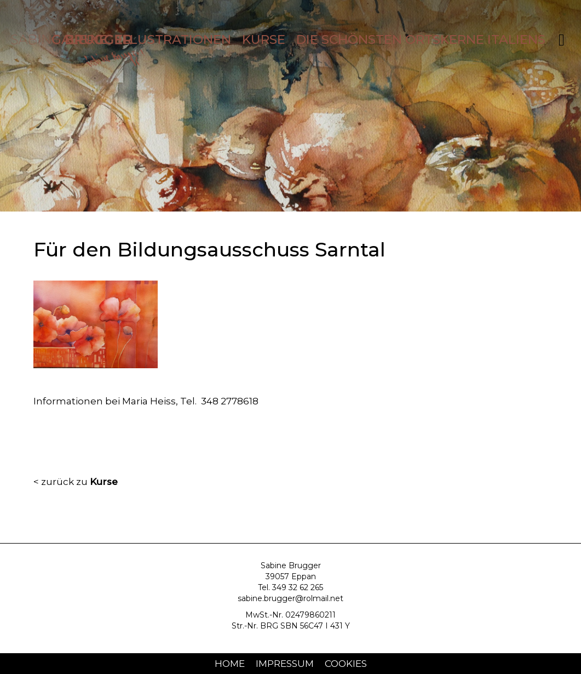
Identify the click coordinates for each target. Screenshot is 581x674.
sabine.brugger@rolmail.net (290, 598)
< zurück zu (75, 481)
